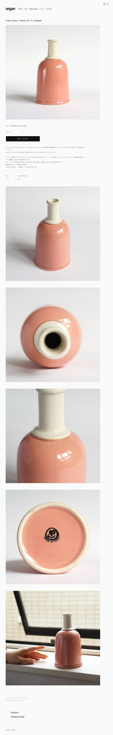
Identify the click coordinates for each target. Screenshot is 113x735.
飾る (16, 700)
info (26, 9)
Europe (25, 698)
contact (49, 9)
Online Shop (9, 698)
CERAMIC (18, 698)
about (20, 9)
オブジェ (21, 700)
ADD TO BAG (22, 138)
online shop (33, 9)
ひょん (42, 9)
